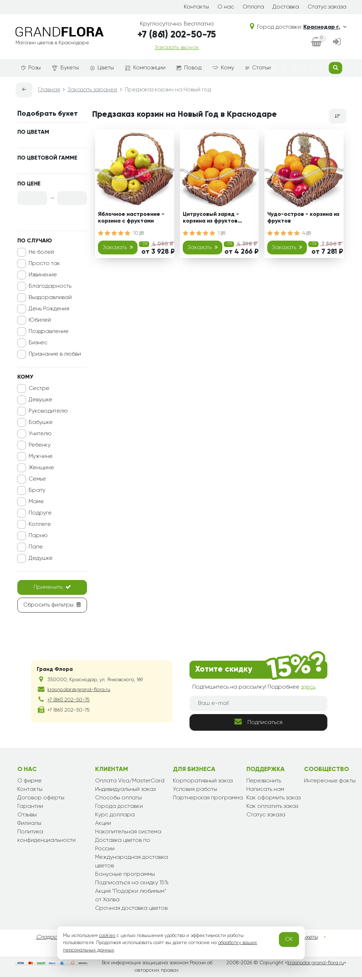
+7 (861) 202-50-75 (177, 35)
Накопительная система (128, 832)
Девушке (40, 400)
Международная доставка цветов (131, 862)
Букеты (65, 68)
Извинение (43, 275)
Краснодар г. (324, 27)
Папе (36, 547)
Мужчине (41, 456)
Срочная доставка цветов (131, 908)
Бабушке (41, 422)
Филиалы (29, 823)
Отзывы (27, 815)
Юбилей (40, 320)
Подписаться (258, 721)
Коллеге (40, 524)
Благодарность (50, 286)
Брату (37, 490)
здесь (308, 687)
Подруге (40, 513)
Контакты (196, 7)
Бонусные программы (125, 874)
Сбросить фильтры (52, 605)
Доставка (286, 7)
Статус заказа (327, 7)
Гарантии (30, 806)
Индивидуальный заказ (125, 789)
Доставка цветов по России (122, 845)
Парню (38, 536)
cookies (107, 935)
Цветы (102, 68)
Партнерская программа (208, 798)
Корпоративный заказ (203, 781)
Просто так (44, 263)
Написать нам (265, 789)
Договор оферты (40, 798)
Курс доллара (115, 815)
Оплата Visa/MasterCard (129, 781)
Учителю (40, 434)
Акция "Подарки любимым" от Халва (130, 896)
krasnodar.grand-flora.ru (315, 962)
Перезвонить (263, 781)
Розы (31, 68)
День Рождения (49, 309)
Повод (189, 68)
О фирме (29, 781)
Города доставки (119, 806)
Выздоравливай (50, 297)
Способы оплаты (118, 798)
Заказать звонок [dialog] (176, 48)
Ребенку (40, 445)
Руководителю (48, 411)
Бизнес (38, 343)
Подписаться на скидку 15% (132, 883)
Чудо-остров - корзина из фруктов (303, 218)
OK (289, 939)
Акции (103, 823)
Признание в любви (55, 354)
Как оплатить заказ (272, 806)
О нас (225, 7)
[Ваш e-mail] (258, 703)
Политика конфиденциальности (46, 836)
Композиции (145, 68)
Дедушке (41, 558)
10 (138, 233)
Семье (37, 479)
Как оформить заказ (273, 798)
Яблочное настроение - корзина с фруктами (131, 218)
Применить (52, 587)
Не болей (41, 252)
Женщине (41, 468)
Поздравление (49, 331)
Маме (36, 502)
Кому (223, 68)
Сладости (49, 937)
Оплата (253, 7)
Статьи (258, 68)
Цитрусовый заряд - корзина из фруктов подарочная (211, 219)
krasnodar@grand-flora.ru (78, 689)
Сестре (39, 388)
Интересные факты (330, 781)
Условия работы (195, 789)
